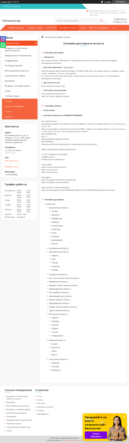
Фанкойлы (11, 402)
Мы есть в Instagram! (98, 28)
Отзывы (8, 101)
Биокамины (10, 81)
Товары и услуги (35, 28)
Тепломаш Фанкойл (13, 65)
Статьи (8, 111)
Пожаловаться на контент (72, 440)
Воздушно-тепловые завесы (17, 86)
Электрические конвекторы (18, 427)
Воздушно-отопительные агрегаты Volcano (16, 49)
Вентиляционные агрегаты (17, 70)
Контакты (51, 28)
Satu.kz (76, 438)
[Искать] (101, 20)
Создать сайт (6, 2)
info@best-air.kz (11, 166)
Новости (8, 116)
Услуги (8, 91)
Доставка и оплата (67, 28)
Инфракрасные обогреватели (18, 55)
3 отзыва (107, 2)
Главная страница (16, 28)
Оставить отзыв (120, 22)
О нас (82, 28)
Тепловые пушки (12, 96)
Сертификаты (43, 414)
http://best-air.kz (12, 161)
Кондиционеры (11, 60)
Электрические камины (15, 75)
